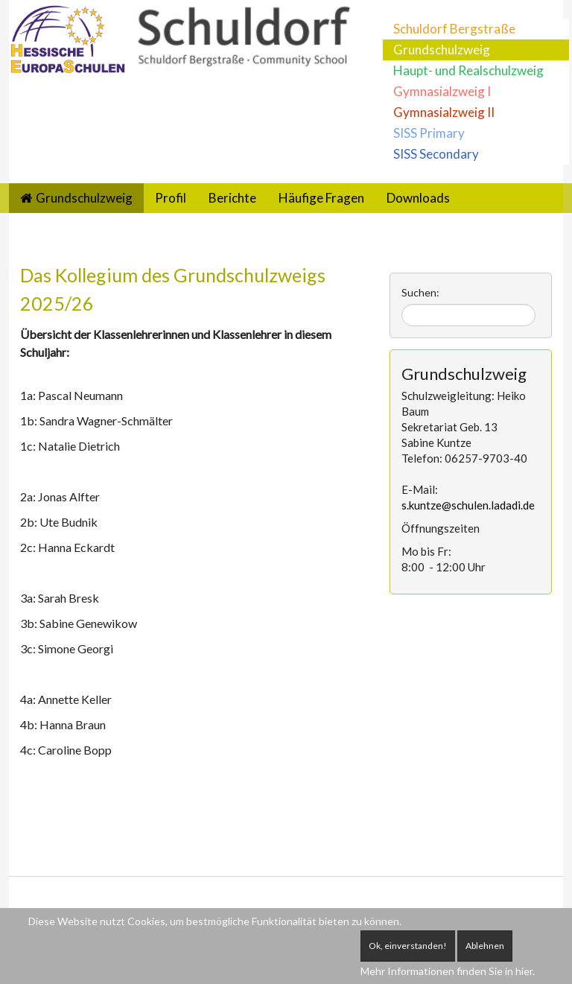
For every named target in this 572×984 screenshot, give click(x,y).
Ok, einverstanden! (408, 945)
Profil (170, 198)
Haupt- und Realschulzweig (468, 70)
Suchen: (420, 292)
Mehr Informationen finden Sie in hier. (447, 971)
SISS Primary (429, 133)
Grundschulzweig (441, 49)
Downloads (418, 198)
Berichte (232, 198)
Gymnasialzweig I (442, 91)
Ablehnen (484, 945)
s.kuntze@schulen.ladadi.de (468, 505)
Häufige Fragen (321, 198)
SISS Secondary (436, 154)
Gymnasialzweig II (444, 112)
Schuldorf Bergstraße (454, 28)
